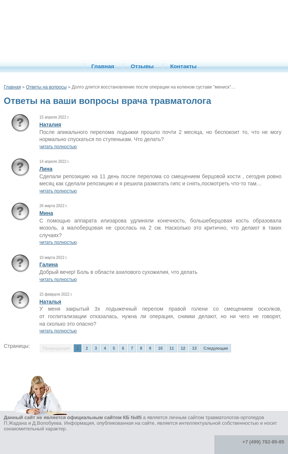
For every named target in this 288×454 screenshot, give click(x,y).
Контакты (183, 66)
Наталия (50, 125)
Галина (48, 265)
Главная (103, 66)
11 (172, 348)
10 (160, 348)
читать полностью (58, 146)
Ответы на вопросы (46, 87)
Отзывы (141, 66)
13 (194, 348)
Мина (46, 213)
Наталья (50, 302)
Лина (45, 169)
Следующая (215, 348)
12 (183, 348)
